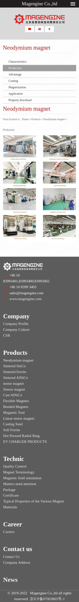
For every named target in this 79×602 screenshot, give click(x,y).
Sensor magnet (14, 389)
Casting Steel (13, 424)
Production (15, 68)
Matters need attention (19, 484)
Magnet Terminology (18, 472)
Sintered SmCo (14, 366)
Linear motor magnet (18, 418)
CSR (6, 335)
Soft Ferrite (11, 430)
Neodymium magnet (54, 119)
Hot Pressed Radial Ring (21, 436)
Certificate (11, 495)
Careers (9, 532)
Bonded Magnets (15, 407)
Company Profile (15, 324)
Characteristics (17, 61)
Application (15, 93)
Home (25, 119)
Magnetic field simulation (22, 478)
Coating (13, 80)
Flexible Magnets (16, 401)
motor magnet (13, 383)
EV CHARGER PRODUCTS (25, 442)
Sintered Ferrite (14, 372)
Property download (19, 100)
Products (36, 119)
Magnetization (17, 87)
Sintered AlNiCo (15, 378)
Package (9, 490)
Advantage (14, 74)
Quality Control (15, 466)
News (10, 579)
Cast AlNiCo (12, 395)
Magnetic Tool (14, 413)
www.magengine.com (25, 299)
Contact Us (11, 557)
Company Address (16, 562)
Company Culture (16, 330)
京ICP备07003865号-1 (47, 599)
